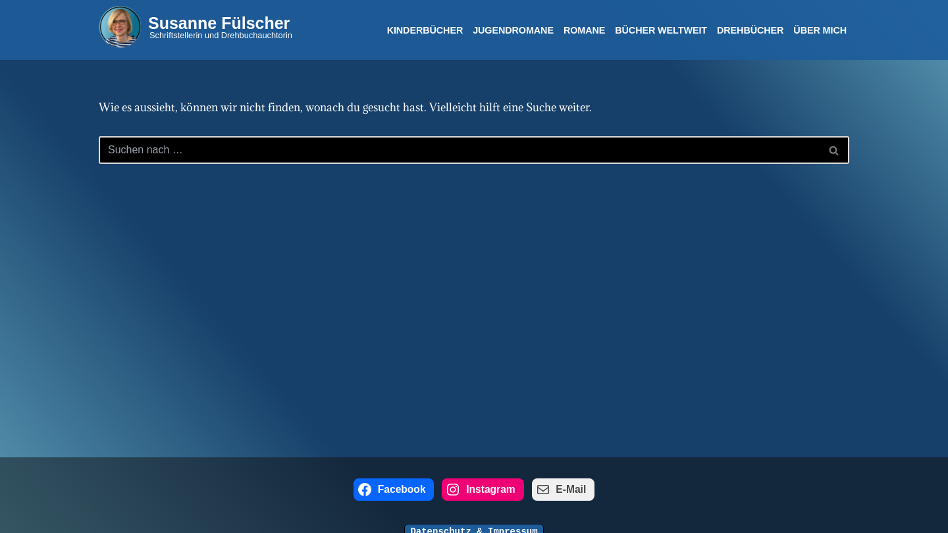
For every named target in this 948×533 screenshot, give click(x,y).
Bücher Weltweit (661, 30)
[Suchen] (459, 150)
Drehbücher (750, 30)
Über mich (820, 30)
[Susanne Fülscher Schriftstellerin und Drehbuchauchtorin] (195, 26)
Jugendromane (513, 30)
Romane (584, 30)
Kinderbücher (425, 30)
